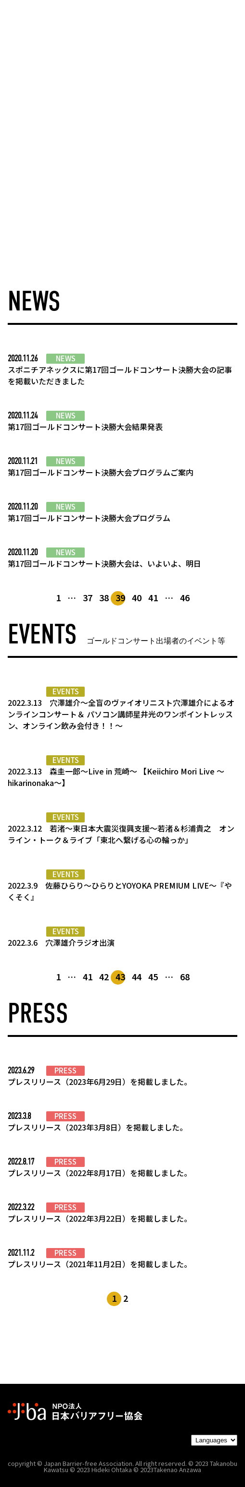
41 (153, 597)
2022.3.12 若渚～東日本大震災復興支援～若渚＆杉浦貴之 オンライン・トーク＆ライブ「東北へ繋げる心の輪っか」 (121, 833)
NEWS (66, 358)
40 (137, 597)
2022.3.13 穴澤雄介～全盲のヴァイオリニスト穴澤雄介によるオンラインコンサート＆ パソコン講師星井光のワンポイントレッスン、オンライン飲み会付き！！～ (121, 714)
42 (104, 976)
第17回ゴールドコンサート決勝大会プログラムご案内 (100, 472)
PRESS (65, 1070)
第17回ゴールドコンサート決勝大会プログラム (89, 517)
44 (137, 976)
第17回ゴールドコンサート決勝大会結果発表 (85, 426)
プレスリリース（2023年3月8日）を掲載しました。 (97, 1127)
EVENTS (65, 691)
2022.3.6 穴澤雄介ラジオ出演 (61, 942)
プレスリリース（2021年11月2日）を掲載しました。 (100, 1264)
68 (185, 976)
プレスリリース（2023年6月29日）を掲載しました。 (100, 1081)
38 (104, 597)
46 (185, 597)
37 (87, 597)
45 (153, 976)
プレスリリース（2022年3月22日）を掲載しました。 (100, 1218)
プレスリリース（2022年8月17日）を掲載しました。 (100, 1172)
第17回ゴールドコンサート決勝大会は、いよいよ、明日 (104, 563)
